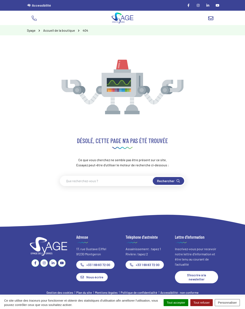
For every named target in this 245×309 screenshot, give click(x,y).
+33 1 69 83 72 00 (95, 265)
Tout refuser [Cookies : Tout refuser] (201, 302)
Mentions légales (106, 292)
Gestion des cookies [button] (59, 292)
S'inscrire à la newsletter (196, 277)
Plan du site (84, 292)
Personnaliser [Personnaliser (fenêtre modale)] (227, 302)
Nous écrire (92, 277)
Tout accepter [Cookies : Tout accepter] (176, 302)
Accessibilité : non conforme (179, 292)
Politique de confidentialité (139, 292)
